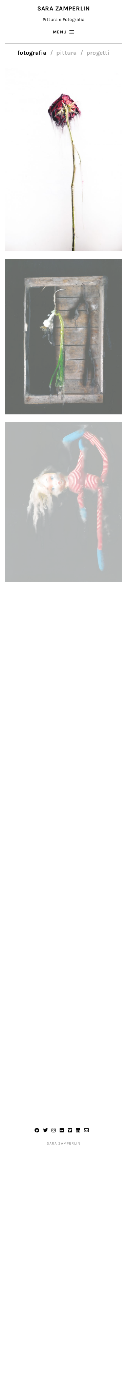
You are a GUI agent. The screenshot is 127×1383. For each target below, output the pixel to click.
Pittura (66, 52)
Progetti (98, 52)
